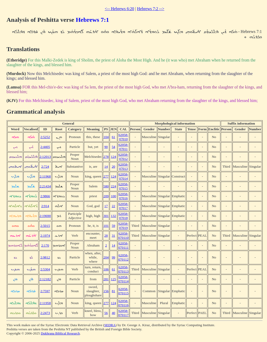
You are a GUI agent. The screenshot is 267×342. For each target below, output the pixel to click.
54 (113, 147)
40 (113, 313)
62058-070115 (123, 291)
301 (106, 216)
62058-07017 (123, 206)
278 (106, 157)
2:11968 (45, 176)
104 (106, 137)
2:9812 (45, 257)
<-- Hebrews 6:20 (119, 8)
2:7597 (45, 291)
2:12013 (45, 157)
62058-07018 (123, 216)
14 (106, 166)
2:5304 (45, 269)
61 (113, 137)
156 (106, 291)
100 (113, 196)
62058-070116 (123, 303)
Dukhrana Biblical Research (60, 333)
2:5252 (45, 137)
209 (106, 196)
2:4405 (45, 147)
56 (106, 313)
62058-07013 (123, 166)
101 (106, 226)
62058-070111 (123, 245)
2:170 (45, 245)
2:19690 (45, 216)
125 (113, 279)
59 (113, 226)
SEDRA (110, 325)
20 (113, 166)
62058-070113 (123, 269)
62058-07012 (123, 157)
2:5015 (45, 226)
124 (113, 157)
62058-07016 (123, 196)
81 (113, 291)
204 (106, 257)
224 (113, 186)
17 (106, 206)
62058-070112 (123, 257)
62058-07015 (123, 186)
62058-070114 (123, 279)
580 (106, 186)
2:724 (45, 166)
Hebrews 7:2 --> (150, 8)
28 (106, 235)
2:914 (45, 206)
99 (113, 257)
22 (113, 206)
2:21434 (45, 186)
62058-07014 (123, 176)
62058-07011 (123, 147)
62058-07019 (123, 226)
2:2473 (45, 313)
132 (113, 216)
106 (106, 269)
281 (106, 279)
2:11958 (45, 303)
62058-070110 (123, 235)
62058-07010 (123, 137)
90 (106, 147)
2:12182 (45, 279)
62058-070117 (123, 313)
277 (106, 176)
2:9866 (45, 196)
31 (113, 235)
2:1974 (45, 235)
